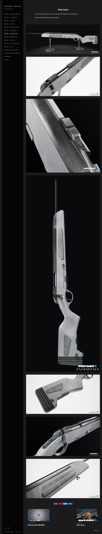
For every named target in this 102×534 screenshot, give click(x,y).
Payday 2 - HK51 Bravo (10, 30)
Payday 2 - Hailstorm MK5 (11, 27)
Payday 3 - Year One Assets (12, 14)
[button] (96, 530)
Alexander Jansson (12, 6)
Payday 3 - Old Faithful (11, 17)
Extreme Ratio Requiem (11, 50)
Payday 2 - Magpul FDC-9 (11, 37)
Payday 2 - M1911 (9, 46)
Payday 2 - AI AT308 (9, 20)
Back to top (17, 531)
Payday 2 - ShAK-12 (9, 40)
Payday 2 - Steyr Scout (10, 33)
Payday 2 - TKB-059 (9, 24)
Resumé (6, 59)
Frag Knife (7, 56)
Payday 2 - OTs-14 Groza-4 (11, 43)
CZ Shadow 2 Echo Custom (12, 53)
